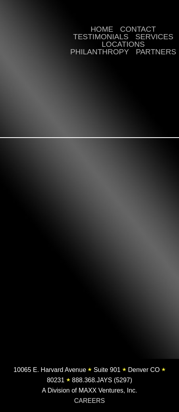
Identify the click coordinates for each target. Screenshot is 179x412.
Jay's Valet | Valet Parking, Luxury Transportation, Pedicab (32, 36)
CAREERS (89, 400)
